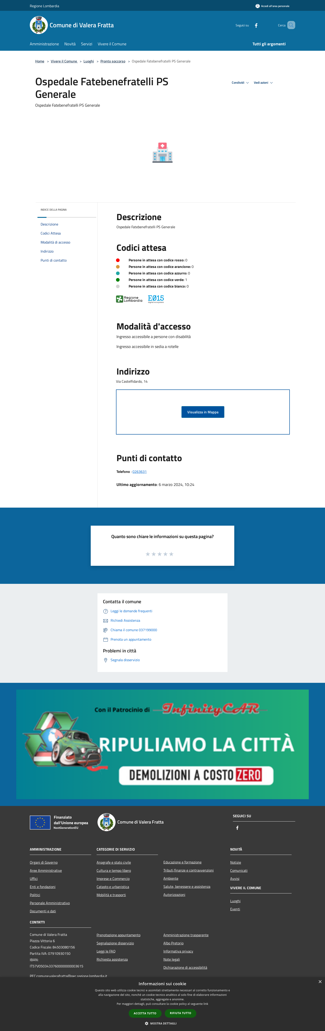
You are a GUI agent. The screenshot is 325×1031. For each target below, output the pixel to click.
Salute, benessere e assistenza (186, 886)
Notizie (235, 862)
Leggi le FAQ (106, 951)
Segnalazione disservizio (115, 943)
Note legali (171, 959)
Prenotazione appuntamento (118, 935)
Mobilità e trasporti (111, 895)
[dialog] (162, 1004)
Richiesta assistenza (112, 959)
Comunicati (239, 870)
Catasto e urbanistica (113, 886)
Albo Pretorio (173, 943)
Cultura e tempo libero (114, 870)
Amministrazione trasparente (186, 935)
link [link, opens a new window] (206, 1004)
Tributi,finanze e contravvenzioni (188, 870)
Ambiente (170, 878)
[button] (162, 1023)
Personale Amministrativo (50, 903)
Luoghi (89, 61)
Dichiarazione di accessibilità (185, 967)
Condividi (241, 82)
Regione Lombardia (44, 6)
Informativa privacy (178, 951)
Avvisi (234, 878)
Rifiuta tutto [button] (180, 1013)
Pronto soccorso (112, 61)
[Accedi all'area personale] (272, 6)
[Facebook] (249, 25)
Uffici (34, 878)
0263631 (139, 471)
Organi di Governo (44, 862)
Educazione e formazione (182, 862)
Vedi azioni (264, 82)
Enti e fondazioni (43, 886)
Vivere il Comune (64, 61)
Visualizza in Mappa (202, 412)
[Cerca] (289, 25)
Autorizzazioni (174, 894)
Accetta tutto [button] (145, 1013)
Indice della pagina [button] (54, 209)
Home (39, 61)
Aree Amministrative (46, 870)
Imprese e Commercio (113, 878)
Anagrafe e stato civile (114, 862)
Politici (35, 895)
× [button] (320, 982)
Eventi (235, 909)
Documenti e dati (43, 911)
